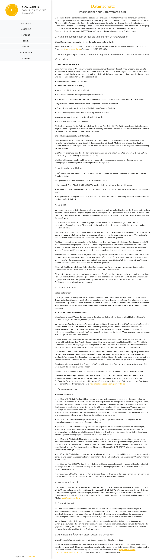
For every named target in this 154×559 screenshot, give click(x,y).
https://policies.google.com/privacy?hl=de (107, 384)
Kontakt (26, 46)
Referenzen (26, 52)
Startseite (26, 22)
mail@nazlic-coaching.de (71, 49)
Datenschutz (31, 556)
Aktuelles (26, 58)
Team (26, 40)
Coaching (26, 28)
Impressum (19, 556)
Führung (25, 34)
